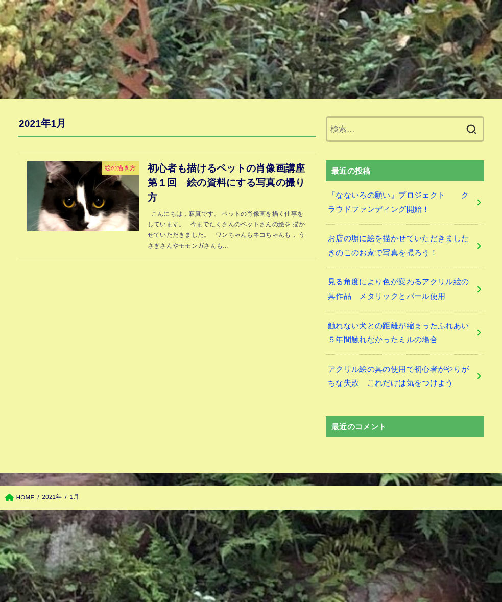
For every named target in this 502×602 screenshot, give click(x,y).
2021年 (52, 497)
